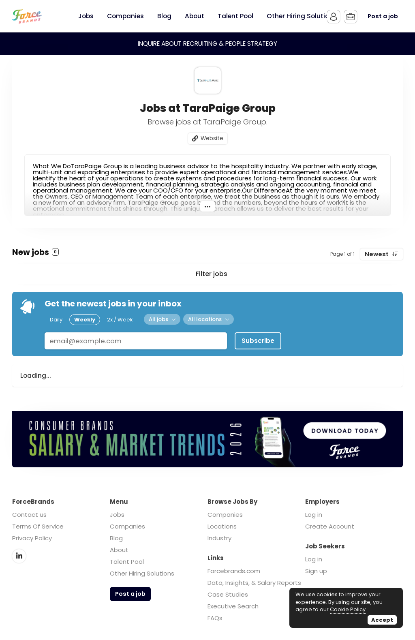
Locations (222, 526)
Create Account (329, 526)
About (119, 550)
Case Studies (228, 594)
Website (212, 138)
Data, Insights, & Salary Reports (254, 582)
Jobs (117, 514)
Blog (116, 538)
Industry (219, 538)
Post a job (383, 16)
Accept (382, 620)
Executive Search (233, 606)
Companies (127, 526)
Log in (313, 514)
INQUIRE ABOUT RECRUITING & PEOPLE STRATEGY (207, 43)
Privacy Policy (32, 538)
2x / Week (120, 319)
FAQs (215, 618)
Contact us (29, 514)
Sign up (316, 571)
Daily (56, 319)
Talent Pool (127, 561)
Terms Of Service (38, 526)
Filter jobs (211, 273)
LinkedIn (19, 556)
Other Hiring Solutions (142, 573)
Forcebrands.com (234, 571)
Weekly (84, 319)
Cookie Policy (348, 609)
